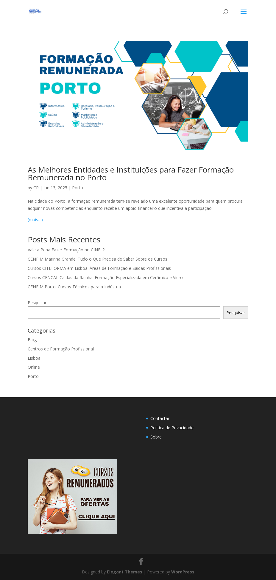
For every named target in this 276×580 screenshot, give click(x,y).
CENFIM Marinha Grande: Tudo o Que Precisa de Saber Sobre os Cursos (97, 259)
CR (36, 187)
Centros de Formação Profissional (61, 349)
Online (34, 367)
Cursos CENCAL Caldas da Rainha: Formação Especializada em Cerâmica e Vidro (105, 277)
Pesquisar (37, 302)
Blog (32, 339)
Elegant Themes (124, 572)
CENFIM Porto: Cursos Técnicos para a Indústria (74, 287)
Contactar (159, 418)
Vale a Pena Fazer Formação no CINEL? (66, 250)
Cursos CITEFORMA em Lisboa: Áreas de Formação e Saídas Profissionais (99, 268)
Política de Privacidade (172, 427)
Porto (77, 187)
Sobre (156, 437)
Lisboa (34, 358)
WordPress (182, 572)
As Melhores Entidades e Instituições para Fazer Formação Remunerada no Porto (131, 173)
